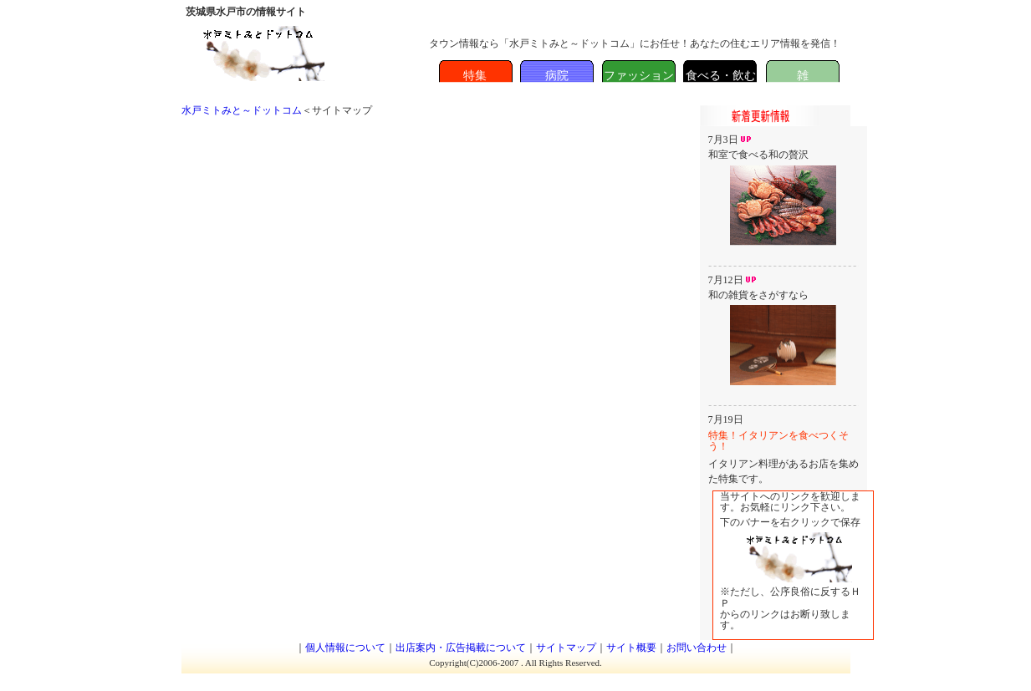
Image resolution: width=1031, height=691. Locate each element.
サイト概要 (631, 647)
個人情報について (345, 647)
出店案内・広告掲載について (461, 647)
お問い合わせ (696, 647)
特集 (475, 75)
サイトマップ (566, 647)
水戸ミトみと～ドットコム (241, 110)
